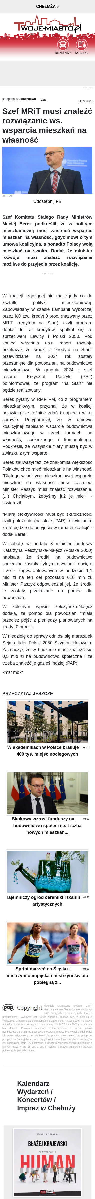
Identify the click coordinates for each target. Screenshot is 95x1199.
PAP (43, 100)
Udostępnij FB (47, 201)
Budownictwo (26, 99)
